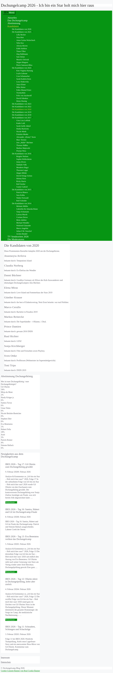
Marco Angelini (22, 228)
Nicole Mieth (21, 131)
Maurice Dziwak (22, 60)
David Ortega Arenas (24, 176)
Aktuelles (12, 17)
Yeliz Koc (20, 43)
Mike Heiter (20, 87)
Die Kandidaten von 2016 (22, 154)
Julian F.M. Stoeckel (24, 231)
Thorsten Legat (22, 170)
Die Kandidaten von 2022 (21, 107)
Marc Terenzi (21, 140)
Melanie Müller (22, 206)
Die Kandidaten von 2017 (22, 118)
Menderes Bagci (22, 167)
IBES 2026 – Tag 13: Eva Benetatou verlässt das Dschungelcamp (22, 537)
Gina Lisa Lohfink (23, 120)
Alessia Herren (22, 46)
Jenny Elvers (21, 162)
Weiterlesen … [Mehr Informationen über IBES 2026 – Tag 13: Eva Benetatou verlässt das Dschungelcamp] (11, 572)
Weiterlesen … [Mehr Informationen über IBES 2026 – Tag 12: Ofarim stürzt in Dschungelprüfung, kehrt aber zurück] (11, 620)
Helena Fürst (21, 178)
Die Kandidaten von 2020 (21, 109)
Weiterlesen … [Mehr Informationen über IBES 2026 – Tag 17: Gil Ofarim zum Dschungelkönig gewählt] (11, 502)
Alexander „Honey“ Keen (26, 137)
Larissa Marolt (21, 214)
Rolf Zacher (20, 184)
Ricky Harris (21, 181)
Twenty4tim (20, 93)
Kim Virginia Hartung (24, 71)
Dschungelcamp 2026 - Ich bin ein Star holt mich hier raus (47, 5)
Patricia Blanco (22, 192)
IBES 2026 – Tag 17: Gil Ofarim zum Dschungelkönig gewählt (20, 465)
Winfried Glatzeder (23, 226)
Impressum (5, 657)
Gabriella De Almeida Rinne (27, 209)
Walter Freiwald (22, 198)
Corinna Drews (22, 217)
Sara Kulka (20, 195)
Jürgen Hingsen (22, 62)
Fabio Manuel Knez (23, 90)
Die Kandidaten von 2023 (21, 104)
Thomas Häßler (22, 145)
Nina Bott (20, 37)
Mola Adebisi (21, 220)
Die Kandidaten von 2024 (22, 68)
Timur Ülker (21, 51)
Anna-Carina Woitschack (25, 40)
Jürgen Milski (21, 173)
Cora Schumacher (23, 76)
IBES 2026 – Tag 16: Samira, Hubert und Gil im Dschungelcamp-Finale (22, 510)
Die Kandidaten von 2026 (21, 29)
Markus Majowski (23, 148)
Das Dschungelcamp (17, 20)
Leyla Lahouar (21, 73)
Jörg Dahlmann (22, 54)
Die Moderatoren (16, 239)
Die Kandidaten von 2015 (22, 190)
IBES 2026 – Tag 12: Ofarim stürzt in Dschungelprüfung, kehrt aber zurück (21, 581)
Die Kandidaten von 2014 (22, 203)
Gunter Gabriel (22, 187)
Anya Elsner (21, 84)
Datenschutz (6, 662)
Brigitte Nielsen (22, 156)
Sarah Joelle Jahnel (23, 126)
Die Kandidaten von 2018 (21, 115)
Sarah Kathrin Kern (23, 79)
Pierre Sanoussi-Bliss (24, 65)
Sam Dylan (20, 57)
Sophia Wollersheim (24, 159)
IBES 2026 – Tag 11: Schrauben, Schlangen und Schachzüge (20, 628)
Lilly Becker (21, 35)
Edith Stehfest (21, 48)
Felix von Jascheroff (24, 95)
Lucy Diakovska (22, 82)
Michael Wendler (22, 223)
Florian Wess (21, 151)
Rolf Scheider (21, 201)
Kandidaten (14, 26)
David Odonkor (22, 98)
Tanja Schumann (22, 212)
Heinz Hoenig (21, 101)
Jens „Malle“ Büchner (24, 143)
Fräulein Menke (22, 134)
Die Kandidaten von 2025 (22, 32)
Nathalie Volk (21, 165)
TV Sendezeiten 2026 (18, 236)
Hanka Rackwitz (22, 129)
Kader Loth (20, 123)
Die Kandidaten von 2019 (21, 112)
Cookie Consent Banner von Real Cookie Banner (20, 671)
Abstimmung (14, 23)
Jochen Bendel (21, 234)
